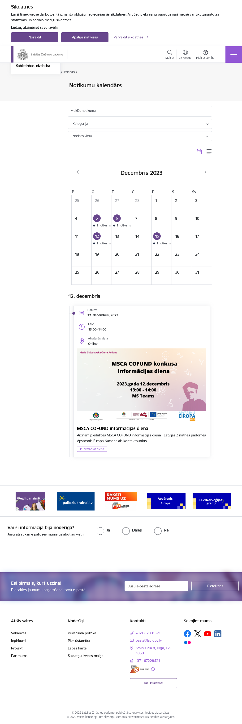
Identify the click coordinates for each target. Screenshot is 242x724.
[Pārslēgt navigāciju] (233, 54)
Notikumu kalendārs (32, 86)
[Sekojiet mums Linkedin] (217, 633)
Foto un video (27, 114)
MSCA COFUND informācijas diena (112, 428)
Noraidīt (35, 37)
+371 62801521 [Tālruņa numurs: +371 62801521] (148, 633)
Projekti (17, 648)
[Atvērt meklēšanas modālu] (170, 55)
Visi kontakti (153, 683)
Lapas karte (77, 648)
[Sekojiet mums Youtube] (207, 633)
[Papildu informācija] (153, 669)
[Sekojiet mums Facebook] (187, 633)
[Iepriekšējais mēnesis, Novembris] (78, 172)
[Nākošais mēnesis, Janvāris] (205, 172)
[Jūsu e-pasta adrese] (156, 586)
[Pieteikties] (215, 586)
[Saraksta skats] (209, 152)
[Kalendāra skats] (199, 152)
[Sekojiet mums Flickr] (187, 642)
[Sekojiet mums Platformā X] (197, 633)
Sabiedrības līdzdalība (33, 122)
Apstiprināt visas (85, 37)
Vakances (18, 633)
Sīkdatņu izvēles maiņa (86, 655)
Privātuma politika (82, 633)
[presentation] (39, 555)
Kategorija (80, 123)
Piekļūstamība (79, 640)
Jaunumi (23, 94)
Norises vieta (82, 136)
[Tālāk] (223, 501)
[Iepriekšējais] (19, 501)
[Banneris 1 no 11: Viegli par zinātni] (30, 500)
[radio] (103, 530)
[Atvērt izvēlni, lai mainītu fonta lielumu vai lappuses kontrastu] (205, 55)
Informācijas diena (92, 449)
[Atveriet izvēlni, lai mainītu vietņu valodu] (185, 55)
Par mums (19, 655)
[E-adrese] (139, 669)
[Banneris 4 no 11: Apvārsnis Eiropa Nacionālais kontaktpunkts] (166, 500)
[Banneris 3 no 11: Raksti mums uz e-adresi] (121, 500)
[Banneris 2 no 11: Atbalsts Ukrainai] (76, 500)
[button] (101, 222)
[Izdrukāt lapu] (224, 83)
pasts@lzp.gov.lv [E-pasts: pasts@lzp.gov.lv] (149, 640)
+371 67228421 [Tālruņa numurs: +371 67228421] (147, 660)
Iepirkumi (18, 640)
